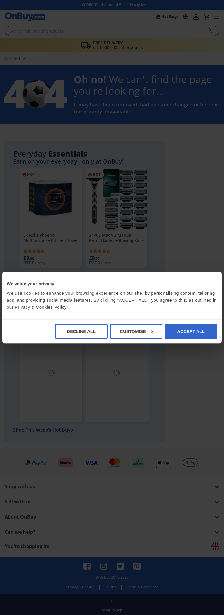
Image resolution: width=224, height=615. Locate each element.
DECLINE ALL (81, 331)
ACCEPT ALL (191, 331)
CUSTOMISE (136, 331)
